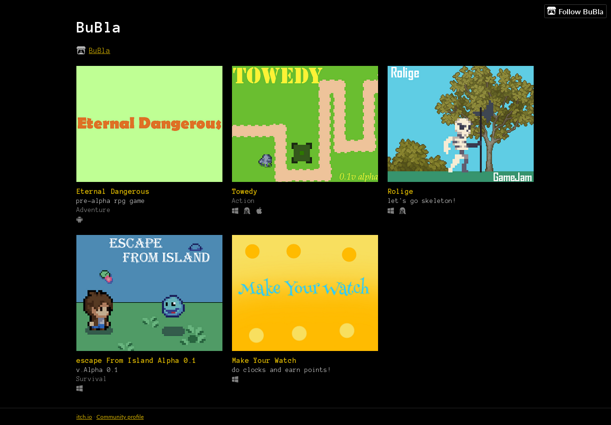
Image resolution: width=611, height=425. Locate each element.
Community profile (120, 416)
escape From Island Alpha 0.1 (136, 360)
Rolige (400, 191)
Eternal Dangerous (112, 191)
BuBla (99, 50)
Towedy (245, 191)
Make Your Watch (264, 360)
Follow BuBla (575, 11)
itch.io (84, 416)
